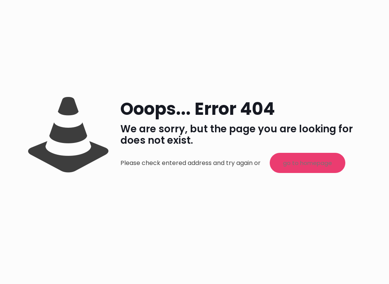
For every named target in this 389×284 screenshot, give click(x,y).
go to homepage (307, 163)
